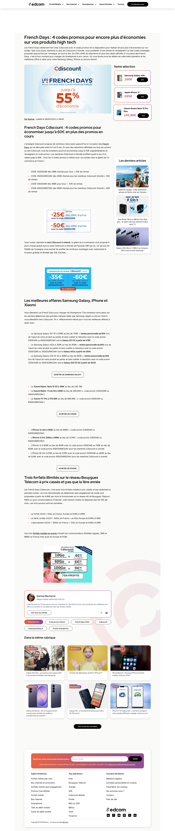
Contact (110, 795)
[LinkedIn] (107, 613)
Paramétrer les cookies (116, 787)
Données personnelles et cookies (121, 783)
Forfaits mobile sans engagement (46, 787)
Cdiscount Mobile (77, 795)
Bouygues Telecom (77, 783)
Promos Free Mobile (40, 791)
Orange (72, 787)
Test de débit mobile (40, 807)
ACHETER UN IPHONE (68, 468)
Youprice (73, 816)
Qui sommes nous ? (115, 791)
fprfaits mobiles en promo (45, 533)
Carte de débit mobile (41, 811)
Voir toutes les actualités (87, 726)
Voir (142, 80)
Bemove (65, 822)
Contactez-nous (137, 4)
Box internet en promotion (43, 783)
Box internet (36, 799)
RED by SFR (74, 803)
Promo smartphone (60, 628)
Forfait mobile (37, 795)
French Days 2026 (82, 622)
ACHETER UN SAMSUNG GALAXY (68, 375)
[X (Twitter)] (101, 613)
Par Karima (29, 119)
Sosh (71, 811)
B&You (71, 807)
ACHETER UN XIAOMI (68, 414)
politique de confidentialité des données (121, 764)
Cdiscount (103, 622)
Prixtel (71, 799)
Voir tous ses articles (39, 613)
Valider (135, 759)
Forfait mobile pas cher (41, 778)
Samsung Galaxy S (35, 628)
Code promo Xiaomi (57, 622)
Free (71, 778)
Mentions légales (114, 778)
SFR (70, 791)
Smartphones (33, 622)
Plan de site (111, 799)
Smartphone (36, 803)
